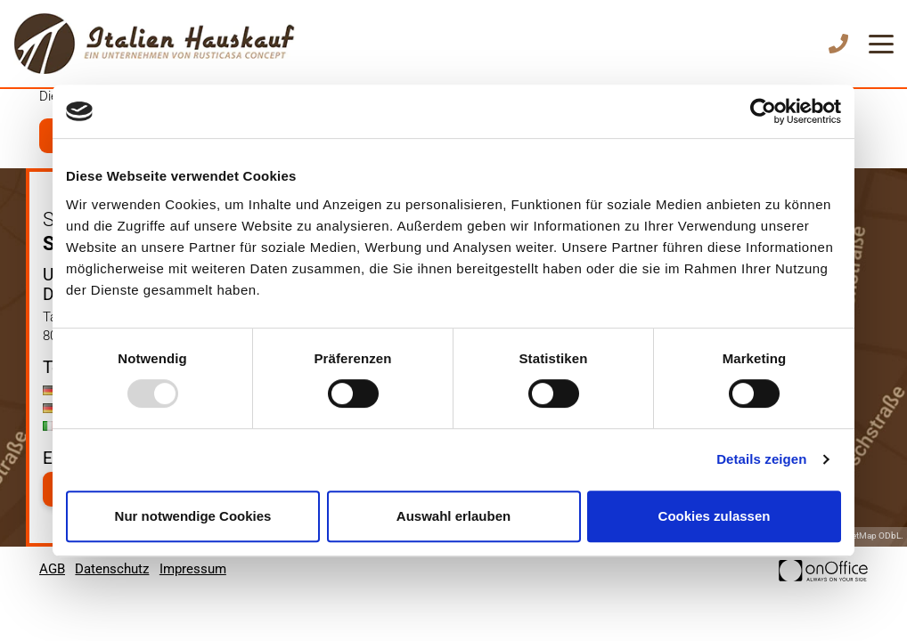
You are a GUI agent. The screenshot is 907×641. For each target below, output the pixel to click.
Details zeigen (761, 459)
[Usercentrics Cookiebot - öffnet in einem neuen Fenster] (763, 111)
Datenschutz (112, 569)
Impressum (192, 569)
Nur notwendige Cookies (193, 515)
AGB (52, 569)
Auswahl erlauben (453, 515)
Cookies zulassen (714, 515)
